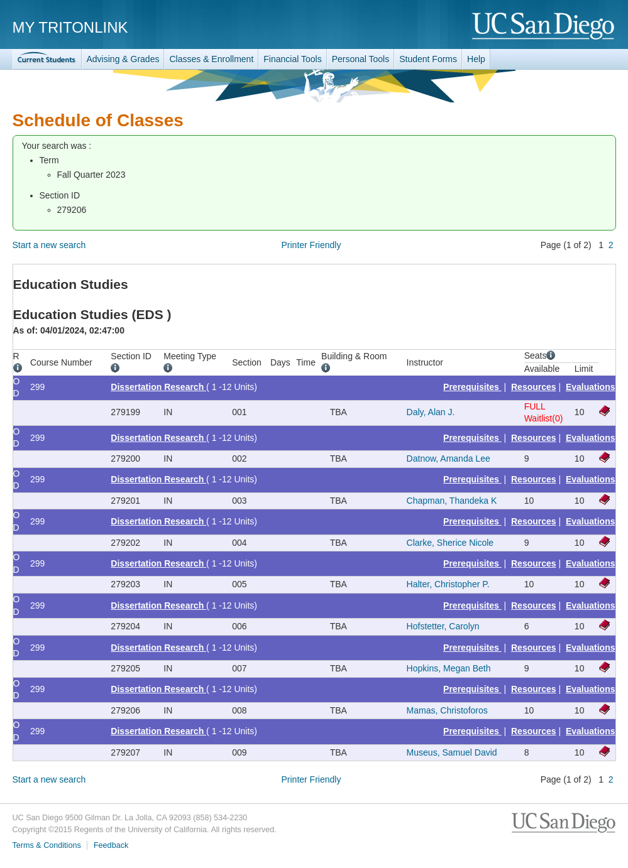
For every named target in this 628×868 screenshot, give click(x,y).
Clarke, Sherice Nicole (450, 543)
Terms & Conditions (47, 845)
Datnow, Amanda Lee (448, 458)
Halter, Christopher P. (448, 584)
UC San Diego (544, 27)
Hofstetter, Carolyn (443, 626)
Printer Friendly (311, 245)
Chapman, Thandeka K (452, 501)
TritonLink (47, 59)
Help (476, 59)
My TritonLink (70, 27)
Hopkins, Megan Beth (449, 668)
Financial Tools (292, 59)
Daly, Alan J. (431, 412)
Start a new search (49, 245)
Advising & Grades (123, 59)
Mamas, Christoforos (447, 710)
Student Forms (428, 59)
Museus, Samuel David (452, 752)
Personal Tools (361, 59)
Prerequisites (472, 387)
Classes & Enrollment (211, 59)
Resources (533, 387)
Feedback (111, 845)
